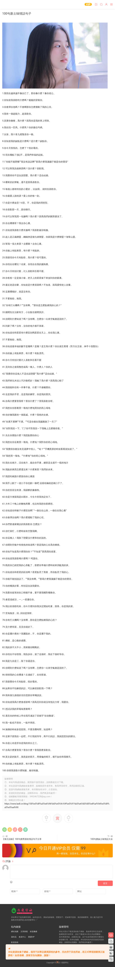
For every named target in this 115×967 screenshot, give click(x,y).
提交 (105, 883)
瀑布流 (13, 937)
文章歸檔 (24, 931)
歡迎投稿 (14, 942)
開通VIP (31, 937)
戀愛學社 (8, 4)
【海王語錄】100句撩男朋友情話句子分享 (21, 839)
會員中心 (22, 937)
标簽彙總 (33, 931)
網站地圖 (14, 931)
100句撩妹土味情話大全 (101, 839)
